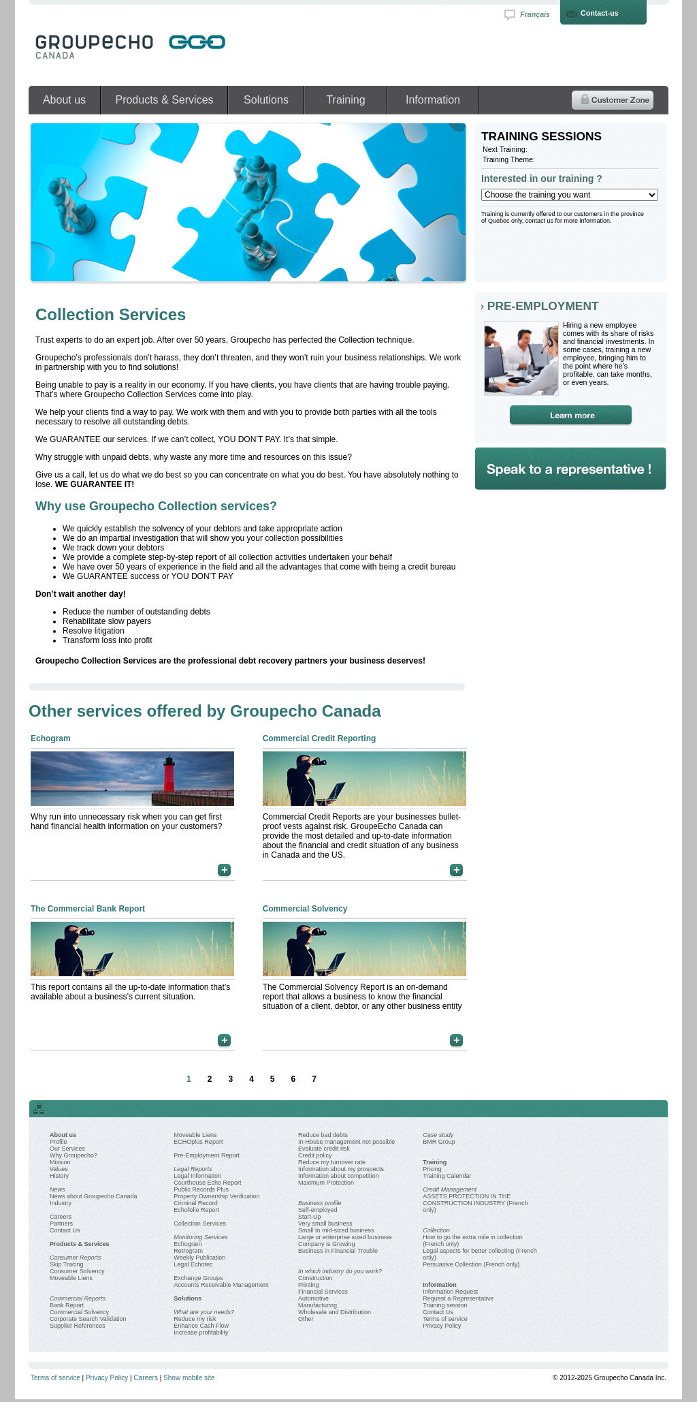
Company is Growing (326, 1244)
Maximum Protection (326, 1182)
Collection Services (200, 1223)
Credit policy (315, 1155)
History (59, 1175)
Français (535, 14)
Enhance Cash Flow (201, 1325)
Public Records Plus (201, 1189)
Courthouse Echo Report (207, 1182)
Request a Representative (458, 1298)
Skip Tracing (67, 1264)
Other (306, 1318)
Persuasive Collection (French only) (471, 1264)
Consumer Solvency (77, 1271)
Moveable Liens (71, 1278)
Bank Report (67, 1305)
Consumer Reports (75, 1257)
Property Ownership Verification (216, 1196)
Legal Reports (193, 1169)
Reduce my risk (195, 1318)
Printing (308, 1284)
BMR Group (439, 1141)
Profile (58, 1141)
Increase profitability (201, 1332)
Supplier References (78, 1325)
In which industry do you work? (340, 1271)
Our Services (67, 1148)
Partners (61, 1223)
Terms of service (445, 1318)
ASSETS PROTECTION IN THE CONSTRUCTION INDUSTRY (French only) (475, 1203)
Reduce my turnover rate (332, 1162)
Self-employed (318, 1209)
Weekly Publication (199, 1257)
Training (345, 100)
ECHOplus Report (198, 1141)
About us (64, 100)
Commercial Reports (78, 1298)
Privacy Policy (442, 1325)
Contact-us (600, 13)
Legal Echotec (193, 1264)
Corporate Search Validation (88, 1318)
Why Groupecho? (73, 1155)
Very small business (325, 1223)
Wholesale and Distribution (334, 1312)
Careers (60, 1216)
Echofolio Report (196, 1209)
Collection (436, 1230)
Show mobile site (189, 1378)
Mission (60, 1162)
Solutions (266, 100)
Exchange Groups (198, 1278)
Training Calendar (447, 1175)
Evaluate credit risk (324, 1148)
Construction (315, 1278)
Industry (60, 1203)
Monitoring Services (200, 1237)
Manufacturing (317, 1305)
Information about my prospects (341, 1169)
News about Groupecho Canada (93, 1196)
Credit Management (449, 1189)
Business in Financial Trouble (338, 1250)
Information (433, 100)
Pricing (432, 1169)
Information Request (450, 1291)
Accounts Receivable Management (221, 1284)
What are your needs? (204, 1312)
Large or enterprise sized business (345, 1237)
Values (59, 1169)
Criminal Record (196, 1203)
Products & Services (164, 100)
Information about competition (338, 1175)
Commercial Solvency (79, 1312)
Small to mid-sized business (336, 1230)
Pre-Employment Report (207, 1155)
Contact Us (65, 1230)
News (57, 1189)
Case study (438, 1135)
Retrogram (188, 1250)
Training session (445, 1305)
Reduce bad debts (323, 1135)
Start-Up (309, 1216)
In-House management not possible (346, 1141)
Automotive (313, 1298)
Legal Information (197, 1175)
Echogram (187, 1244)
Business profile (320, 1203)
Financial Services (323, 1291)
